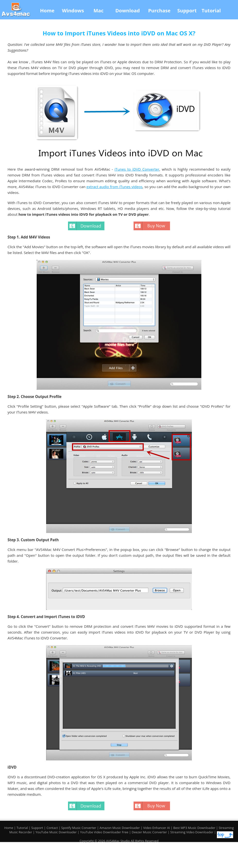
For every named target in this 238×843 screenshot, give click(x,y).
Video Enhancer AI (157, 828)
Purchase (159, 10)
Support (187, 10)
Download (127, 10)
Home (47, 10)
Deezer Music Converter (150, 832)
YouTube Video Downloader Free (104, 832)
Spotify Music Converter (78, 828)
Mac (98, 10)
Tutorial (211, 10)
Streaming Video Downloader (192, 832)
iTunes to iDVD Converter (137, 169)
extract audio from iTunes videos (114, 186)
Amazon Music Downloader (120, 828)
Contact (52, 828)
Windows (73, 10)
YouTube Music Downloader (56, 832)
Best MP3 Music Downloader (194, 828)
